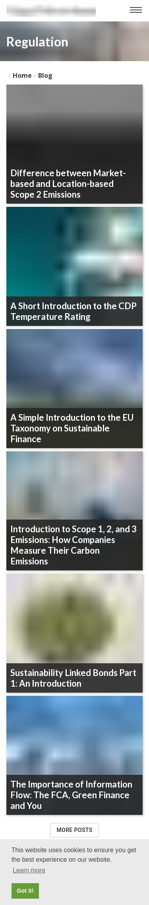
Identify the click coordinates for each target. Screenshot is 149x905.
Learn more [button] (29, 870)
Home (22, 75)
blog (45, 75)
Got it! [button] (25, 891)
